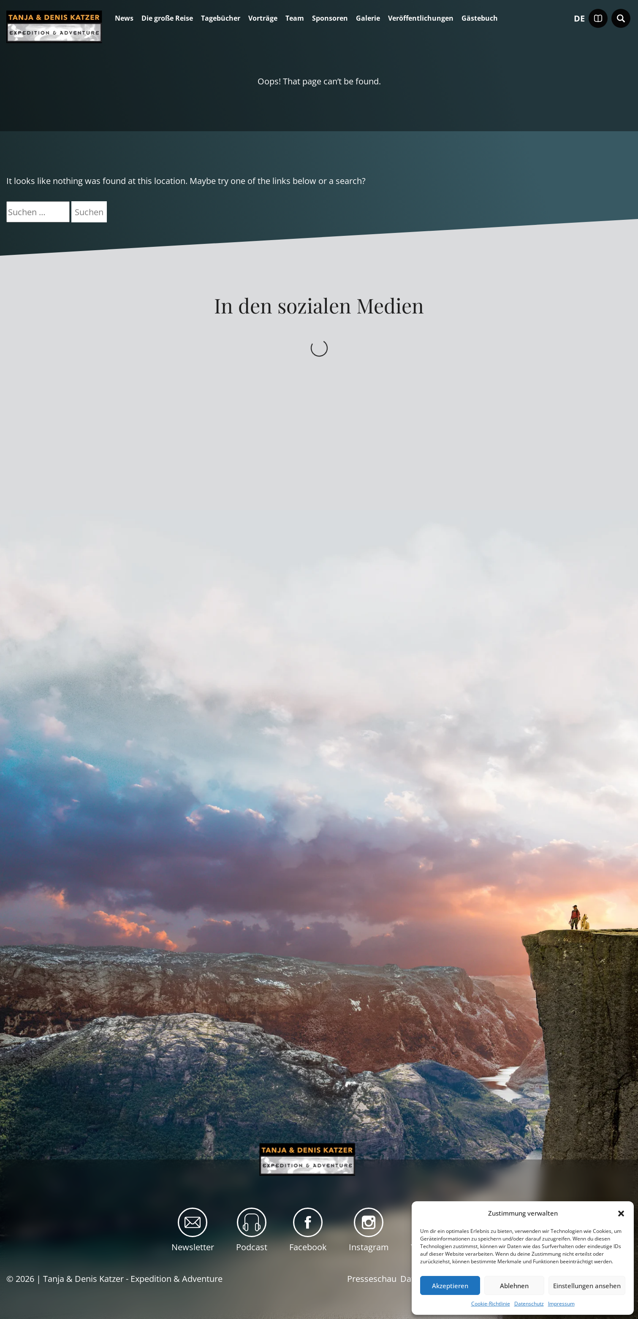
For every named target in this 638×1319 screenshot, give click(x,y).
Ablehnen (514, 1285)
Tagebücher (220, 18)
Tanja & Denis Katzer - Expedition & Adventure (133, 1278)
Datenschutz (529, 1303)
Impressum (561, 1303)
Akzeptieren (450, 1285)
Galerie (368, 18)
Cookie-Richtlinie (490, 1303)
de (579, 18)
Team (294, 18)
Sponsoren (330, 18)
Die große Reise (167, 18)
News (124, 18)
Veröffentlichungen (420, 18)
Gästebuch (480, 18)
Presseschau (371, 1278)
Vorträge (262, 18)
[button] (621, 1213)
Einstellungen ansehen (587, 1285)
